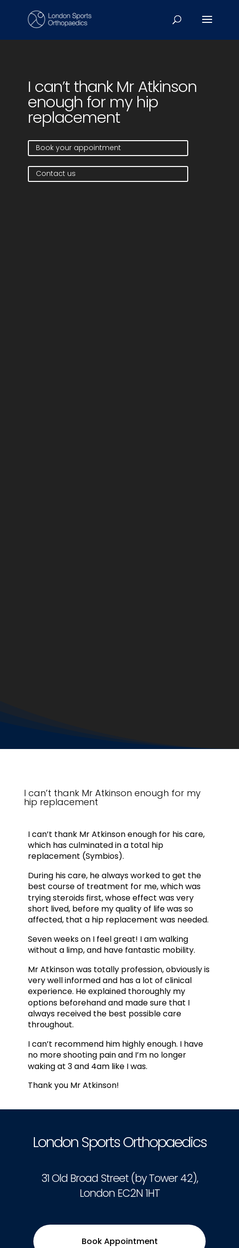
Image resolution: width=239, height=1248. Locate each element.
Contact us (56, 173)
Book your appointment (78, 148)
